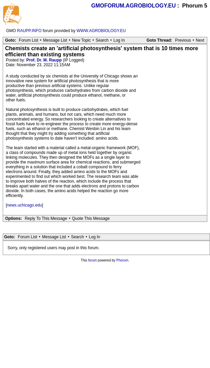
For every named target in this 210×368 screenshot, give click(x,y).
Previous (183, 40)
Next (200, 40)
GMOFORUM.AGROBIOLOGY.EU (133, 6)
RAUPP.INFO (29, 30)
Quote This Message (91, 218)
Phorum (122, 260)
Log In (119, 40)
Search (101, 40)
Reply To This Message (46, 218)
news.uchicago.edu (24, 205)
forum (92, 260)
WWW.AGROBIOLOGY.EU (101, 30)
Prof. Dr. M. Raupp (44, 60)
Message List (55, 40)
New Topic (81, 40)
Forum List (28, 40)
